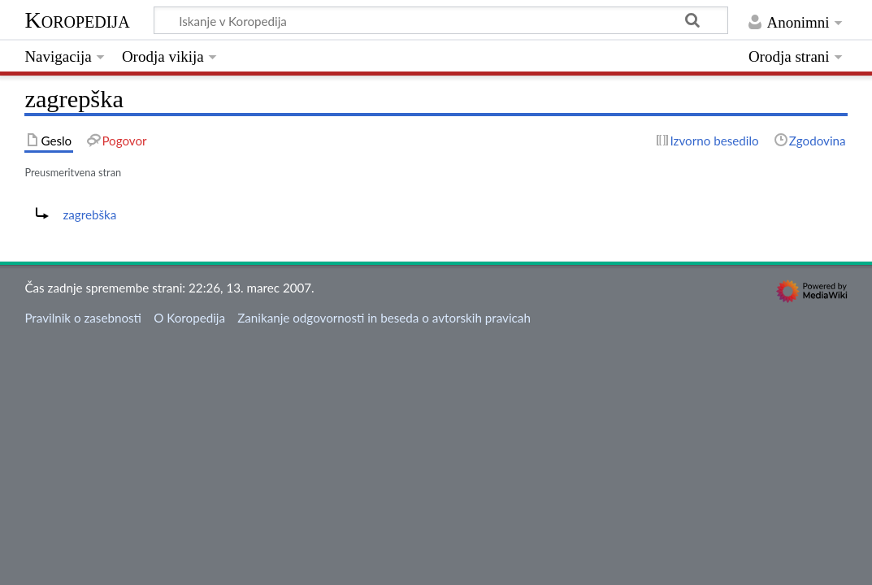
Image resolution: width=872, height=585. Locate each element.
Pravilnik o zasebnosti (82, 317)
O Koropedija (189, 317)
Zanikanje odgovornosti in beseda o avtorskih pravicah (384, 317)
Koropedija (76, 19)
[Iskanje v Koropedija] (440, 20)
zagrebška (89, 214)
